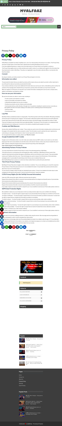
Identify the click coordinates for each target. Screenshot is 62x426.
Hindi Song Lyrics (26, 282)
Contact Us (21, 377)
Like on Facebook (31, 294)
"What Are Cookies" (30, 134)
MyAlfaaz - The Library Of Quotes (35, 423)
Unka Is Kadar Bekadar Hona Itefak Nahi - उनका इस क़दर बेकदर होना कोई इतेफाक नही (29, 1)
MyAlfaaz (31, 10)
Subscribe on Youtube (31, 297)
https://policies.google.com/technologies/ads (12, 145)
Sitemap (21, 383)
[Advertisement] (31, 38)
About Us (21, 379)
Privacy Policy (22, 381)
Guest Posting (22, 385)
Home (20, 375)
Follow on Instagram (31, 300)
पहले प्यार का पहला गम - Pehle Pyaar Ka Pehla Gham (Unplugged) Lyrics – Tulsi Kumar (34, 346)
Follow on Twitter (31, 291)
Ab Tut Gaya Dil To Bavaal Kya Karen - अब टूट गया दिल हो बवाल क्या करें (34, 363)
